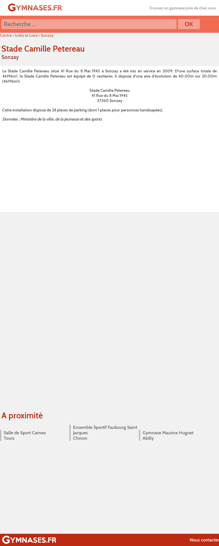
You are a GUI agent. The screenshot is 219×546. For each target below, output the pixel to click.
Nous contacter (204, 540)
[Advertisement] (109, 166)
